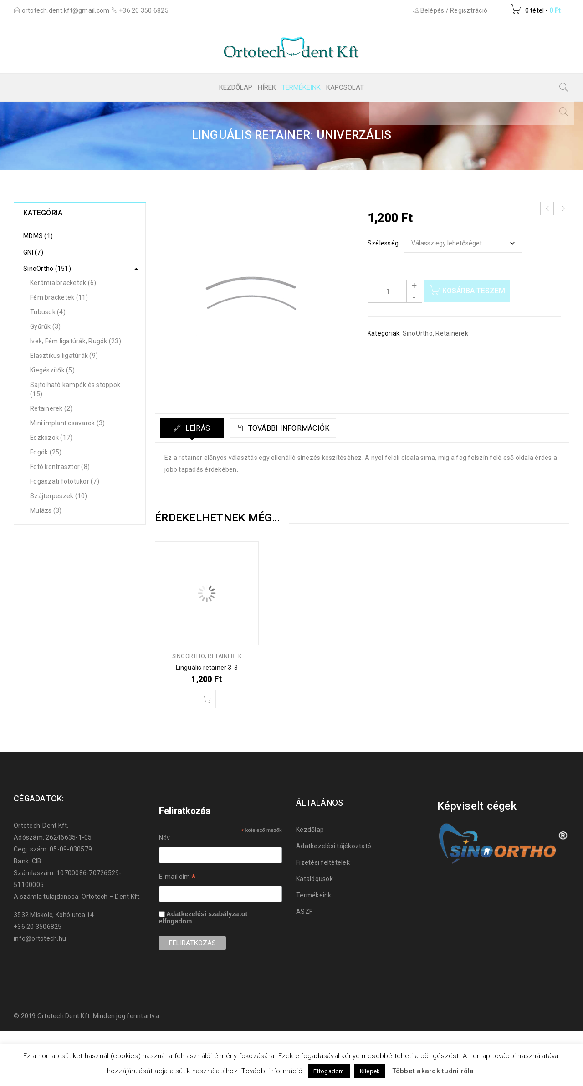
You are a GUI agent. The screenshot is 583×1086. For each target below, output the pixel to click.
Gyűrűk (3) (45, 326)
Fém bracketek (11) (59, 297)
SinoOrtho (418, 333)
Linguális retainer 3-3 (207, 667)
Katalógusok (314, 878)
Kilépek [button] (370, 1071)
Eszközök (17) (51, 437)
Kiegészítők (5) (52, 370)
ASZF (304, 911)
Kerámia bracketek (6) (63, 282)
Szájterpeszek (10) (58, 496)
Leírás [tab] (197, 428)
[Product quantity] (395, 291)
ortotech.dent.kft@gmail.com (66, 10)
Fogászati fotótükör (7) (64, 481)
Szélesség (383, 243)
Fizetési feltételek (323, 862)
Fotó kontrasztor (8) (60, 466)
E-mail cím (177, 877)
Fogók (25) (46, 452)
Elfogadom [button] (328, 1071)
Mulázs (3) (46, 510)
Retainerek (451, 333)
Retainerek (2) (51, 408)
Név (164, 837)
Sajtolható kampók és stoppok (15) (75, 389)
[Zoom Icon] (254, 301)
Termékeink (314, 895)
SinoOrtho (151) (47, 268)
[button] (207, 699)
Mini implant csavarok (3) (67, 423)
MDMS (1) (38, 236)
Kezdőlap (310, 829)
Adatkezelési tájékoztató (333, 846)
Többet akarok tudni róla (433, 1071)
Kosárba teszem (476, 290)
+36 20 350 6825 (144, 10)
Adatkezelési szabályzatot (206, 914)
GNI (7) (33, 252)
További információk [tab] (296, 428)
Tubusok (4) (48, 312)
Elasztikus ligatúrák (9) (64, 355)
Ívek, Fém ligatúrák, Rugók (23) (75, 341)
